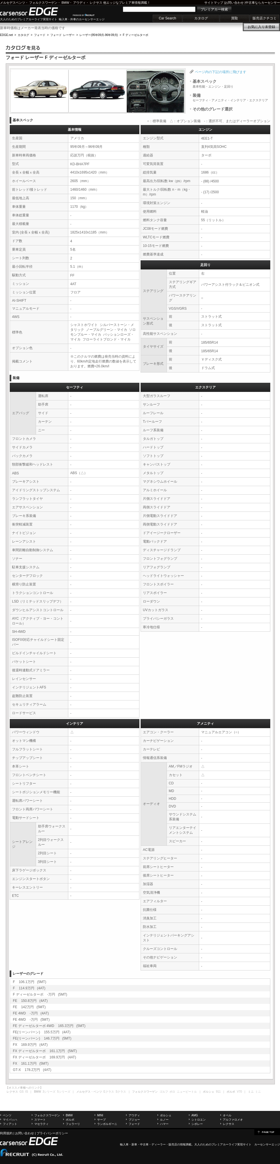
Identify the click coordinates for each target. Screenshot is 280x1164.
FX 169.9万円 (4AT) (30, 1045)
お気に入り (261, 27)
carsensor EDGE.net (35, 11)
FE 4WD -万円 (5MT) (31, 1020)
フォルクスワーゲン (43, 2)
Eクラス (108, 1091)
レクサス (96, 2)
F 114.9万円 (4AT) (29, 988)
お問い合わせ (234, 2)
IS (26, 1091)
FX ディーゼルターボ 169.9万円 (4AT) (44, 1057)
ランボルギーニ (107, 1123)
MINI (100, 1115)
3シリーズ (49, 1091)
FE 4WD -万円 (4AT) (31, 1013)
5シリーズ (63, 1091)
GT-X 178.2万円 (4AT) (32, 1070)
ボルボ (70, 1119)
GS (21, 1091)
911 (218, 1091)
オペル (227, 1115)
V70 (239, 1091)
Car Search (167, 18)
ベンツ (7, 1115)
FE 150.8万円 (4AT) (30, 1001)
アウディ (79, 2)
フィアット (10, 1123)
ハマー (164, 1123)
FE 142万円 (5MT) (29, 1007)
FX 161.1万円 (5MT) (31, 1064)
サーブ (101, 1119)
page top (267, 1131)
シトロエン (198, 1119)
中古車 (144, 1144)
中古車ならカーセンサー (262, 2)
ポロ (172, 1091)
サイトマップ (213, 2)
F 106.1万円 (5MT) (29, 982)
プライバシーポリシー (52, 1133)
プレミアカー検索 (214, 9)
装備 (230, 97)
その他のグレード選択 (213, 109)
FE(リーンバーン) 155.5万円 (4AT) (42, 1032)
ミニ (258, 1091)
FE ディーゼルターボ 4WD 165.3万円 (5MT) (49, 1026)
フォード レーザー (62, 35)
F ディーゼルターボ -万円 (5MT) (40, 994)
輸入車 (124, 1144)
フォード (39, 35)
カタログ (201, 18)
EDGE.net (6, 35)
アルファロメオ (233, 1119)
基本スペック (213, 83)
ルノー (164, 1119)
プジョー (134, 1119)
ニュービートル (187, 1091)
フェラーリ (73, 1123)
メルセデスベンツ (12, 2)
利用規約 (6, 1133)
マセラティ (41, 1123)
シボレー (197, 1123)
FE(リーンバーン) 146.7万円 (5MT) (42, 1038)
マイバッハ (10, 1119)
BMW (65, 2)
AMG (194, 1115)
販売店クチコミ (265, 18)
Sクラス (121, 1091)
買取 (234, 18)
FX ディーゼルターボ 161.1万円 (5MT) (45, 1051)
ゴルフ (163, 1091)
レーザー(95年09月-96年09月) (98, 35)
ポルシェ (165, 1115)
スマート (40, 1119)
